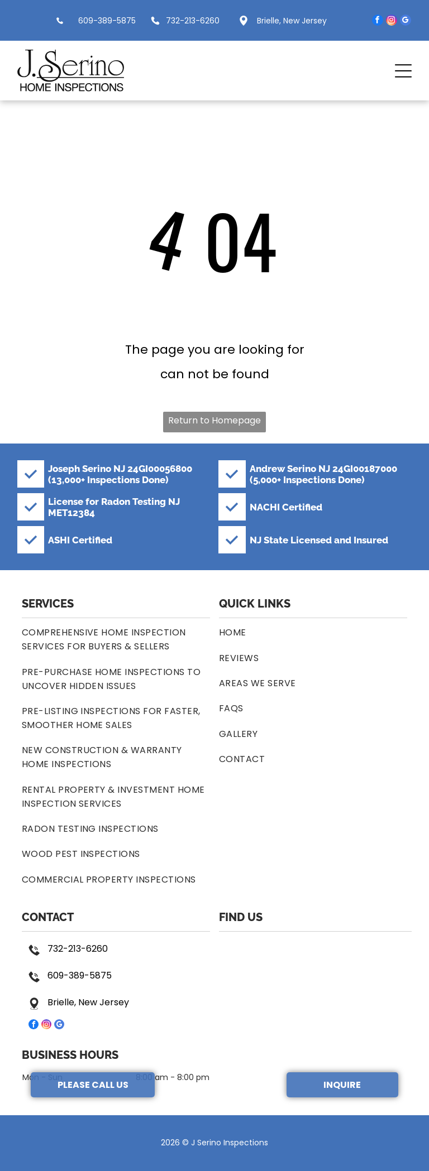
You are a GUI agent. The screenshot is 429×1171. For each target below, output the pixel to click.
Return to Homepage (214, 420)
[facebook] (377, 21)
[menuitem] (116, 639)
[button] (403, 70)
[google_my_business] (405, 21)
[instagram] (391, 21)
